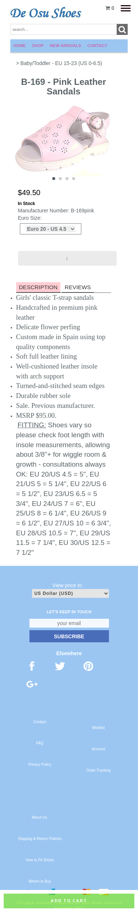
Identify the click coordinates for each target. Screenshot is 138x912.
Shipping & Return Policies (39, 839)
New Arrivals (65, 45)
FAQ (39, 743)
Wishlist (98, 728)
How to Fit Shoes (40, 860)
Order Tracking (98, 770)
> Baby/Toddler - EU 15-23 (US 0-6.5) (59, 63)
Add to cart (69, 900)
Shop (38, 45)
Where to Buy (40, 881)
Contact (97, 45)
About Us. (40, 817)
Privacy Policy (40, 764)
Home (20, 45)
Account (98, 749)
